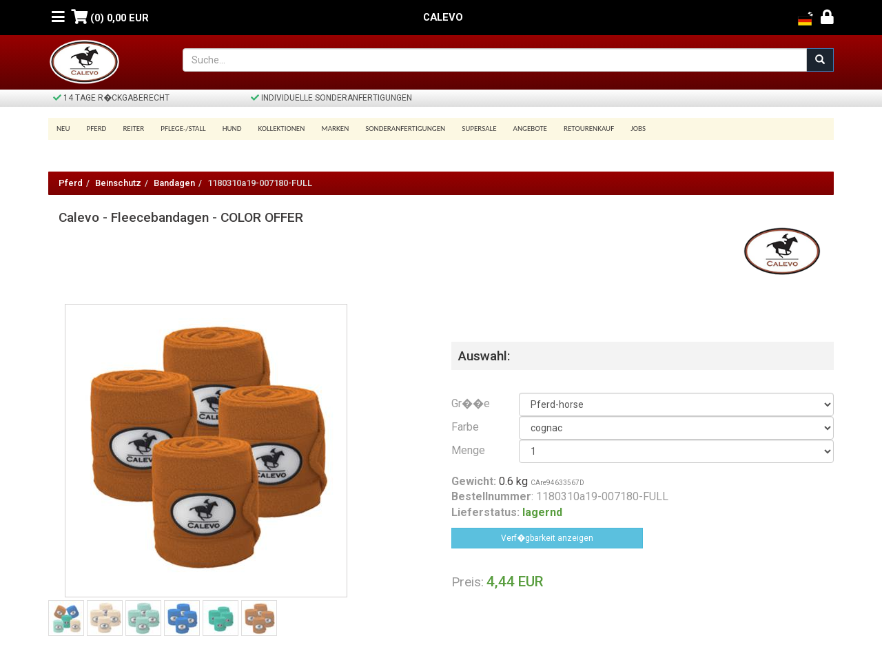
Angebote (530, 128)
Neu (63, 128)
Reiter (133, 128)
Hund (232, 128)
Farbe (465, 426)
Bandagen (174, 183)
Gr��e (470, 403)
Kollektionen (281, 128)
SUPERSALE (479, 128)
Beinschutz (118, 183)
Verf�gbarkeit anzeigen (547, 538)
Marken (335, 128)
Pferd (97, 128)
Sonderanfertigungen (405, 128)
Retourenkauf (589, 128)
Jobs (638, 128)
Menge (468, 450)
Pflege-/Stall (183, 128)
